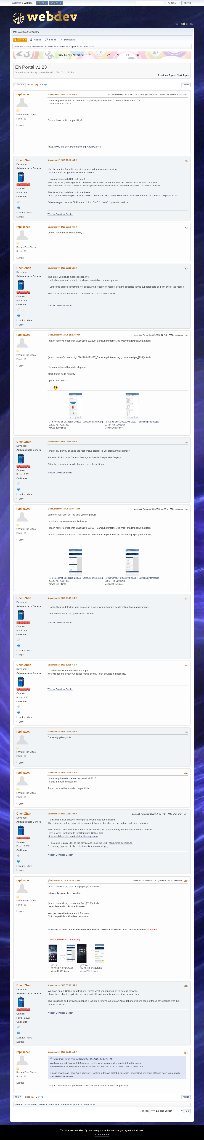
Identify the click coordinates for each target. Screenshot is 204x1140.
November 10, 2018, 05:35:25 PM (62, 985)
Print (186, 85)
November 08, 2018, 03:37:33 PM (65, 509)
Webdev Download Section (60, 214)
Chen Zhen (23, 160)
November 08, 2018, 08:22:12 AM (62, 268)
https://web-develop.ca (120, 843)
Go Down (19, 85)
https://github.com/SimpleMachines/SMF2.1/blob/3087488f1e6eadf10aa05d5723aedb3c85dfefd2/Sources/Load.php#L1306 (112, 195)
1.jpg (55, 965)
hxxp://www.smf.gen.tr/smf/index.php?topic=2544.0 (74, 146)
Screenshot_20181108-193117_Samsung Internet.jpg (132, 422)
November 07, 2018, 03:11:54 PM (62, 94)
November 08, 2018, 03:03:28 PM (62, 442)
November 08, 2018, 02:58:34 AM (62, 227)
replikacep (23, 94)
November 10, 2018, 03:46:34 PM (65, 880)
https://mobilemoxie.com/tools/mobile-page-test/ (73, 836)
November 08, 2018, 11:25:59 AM (65, 335)
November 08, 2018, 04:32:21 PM (62, 598)
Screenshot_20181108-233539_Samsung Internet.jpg (76, 578)
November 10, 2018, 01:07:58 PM (62, 731)
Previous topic (166, 75)
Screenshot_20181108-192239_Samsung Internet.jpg (76, 422)
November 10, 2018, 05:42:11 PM (62, 1052)
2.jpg (84, 965)
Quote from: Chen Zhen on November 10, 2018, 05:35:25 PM (82, 1059)
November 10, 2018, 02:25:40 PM (62, 814)
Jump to (144, 1111)
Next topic (183, 75)
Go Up (17, 1097)
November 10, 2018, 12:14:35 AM (62, 665)
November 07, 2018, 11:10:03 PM (62, 160)
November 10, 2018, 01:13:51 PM (62, 772)
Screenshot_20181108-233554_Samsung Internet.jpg (132, 578)
